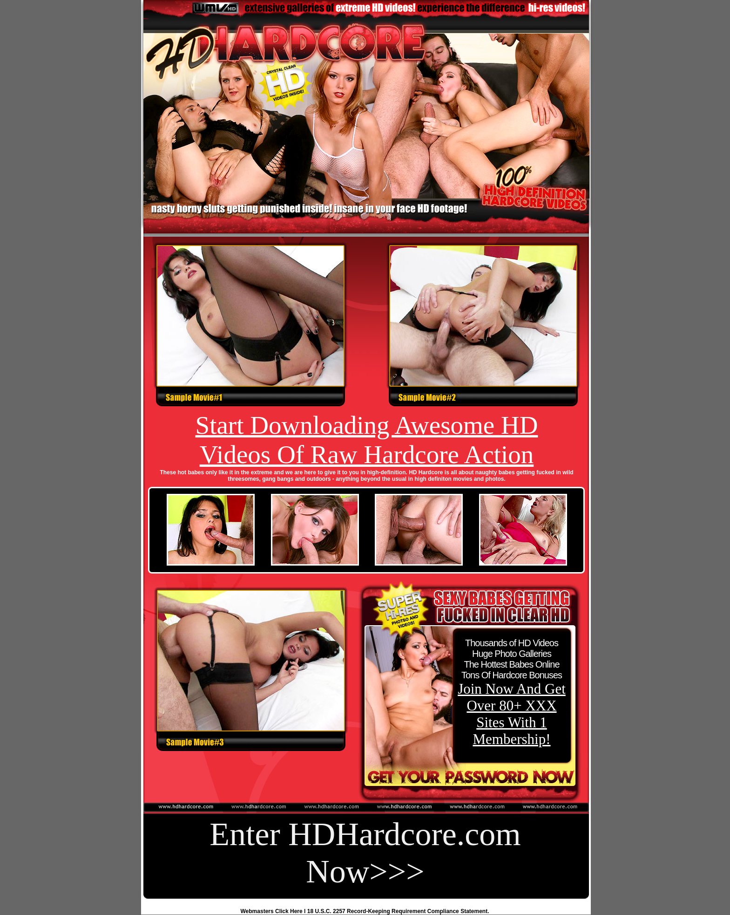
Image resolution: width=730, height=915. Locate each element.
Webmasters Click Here (272, 911)
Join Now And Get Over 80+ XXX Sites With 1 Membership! (512, 714)
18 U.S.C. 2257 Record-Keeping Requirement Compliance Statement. (398, 911)
